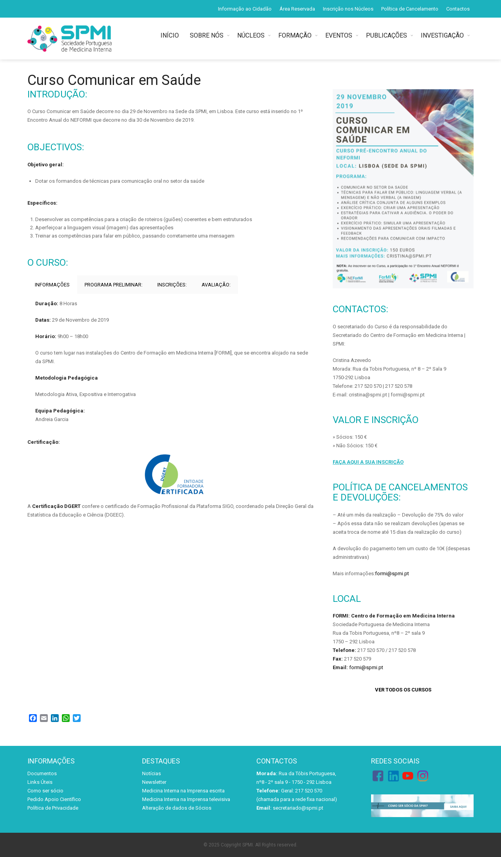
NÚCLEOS (251, 35)
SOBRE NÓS (206, 35)
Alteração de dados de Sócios (176, 808)
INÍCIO (171, 35)
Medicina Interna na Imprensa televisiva (186, 799)
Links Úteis (39, 782)
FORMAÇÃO (295, 35)
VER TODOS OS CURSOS (403, 690)
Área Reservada (297, 9)
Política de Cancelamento (409, 9)
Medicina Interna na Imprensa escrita (183, 791)
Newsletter (154, 782)
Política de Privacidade (52, 808)
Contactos (458, 9)
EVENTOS (338, 35)
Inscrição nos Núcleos (348, 9)
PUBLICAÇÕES (386, 35)
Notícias (151, 773)
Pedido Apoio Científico (54, 799)
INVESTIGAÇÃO (442, 35)
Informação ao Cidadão (245, 9)
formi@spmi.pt (392, 573)
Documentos (42, 773)
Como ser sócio (45, 791)
